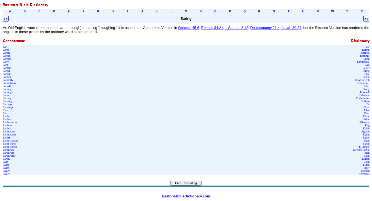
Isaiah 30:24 (291, 28)
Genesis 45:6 (188, 28)
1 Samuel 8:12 (236, 28)
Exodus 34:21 (212, 28)
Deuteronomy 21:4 (265, 28)
